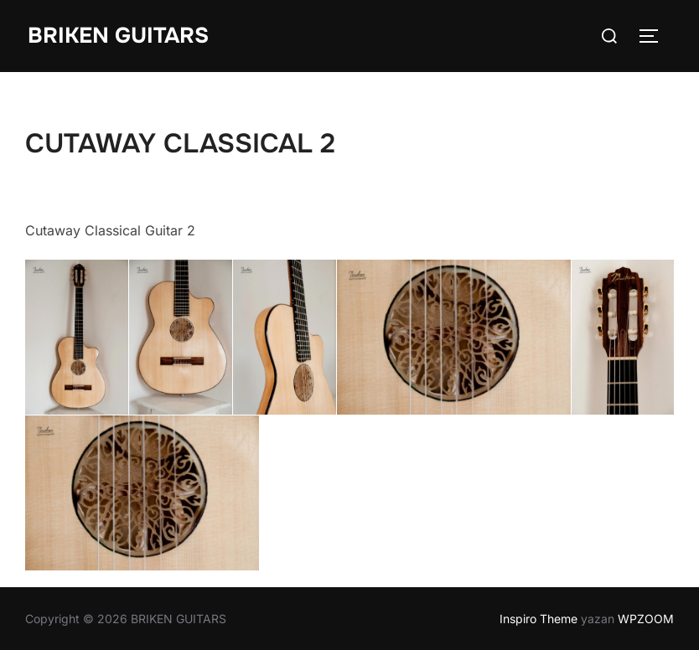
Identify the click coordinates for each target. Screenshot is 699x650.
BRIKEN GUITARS (118, 35)
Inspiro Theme (538, 618)
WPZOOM (646, 618)
